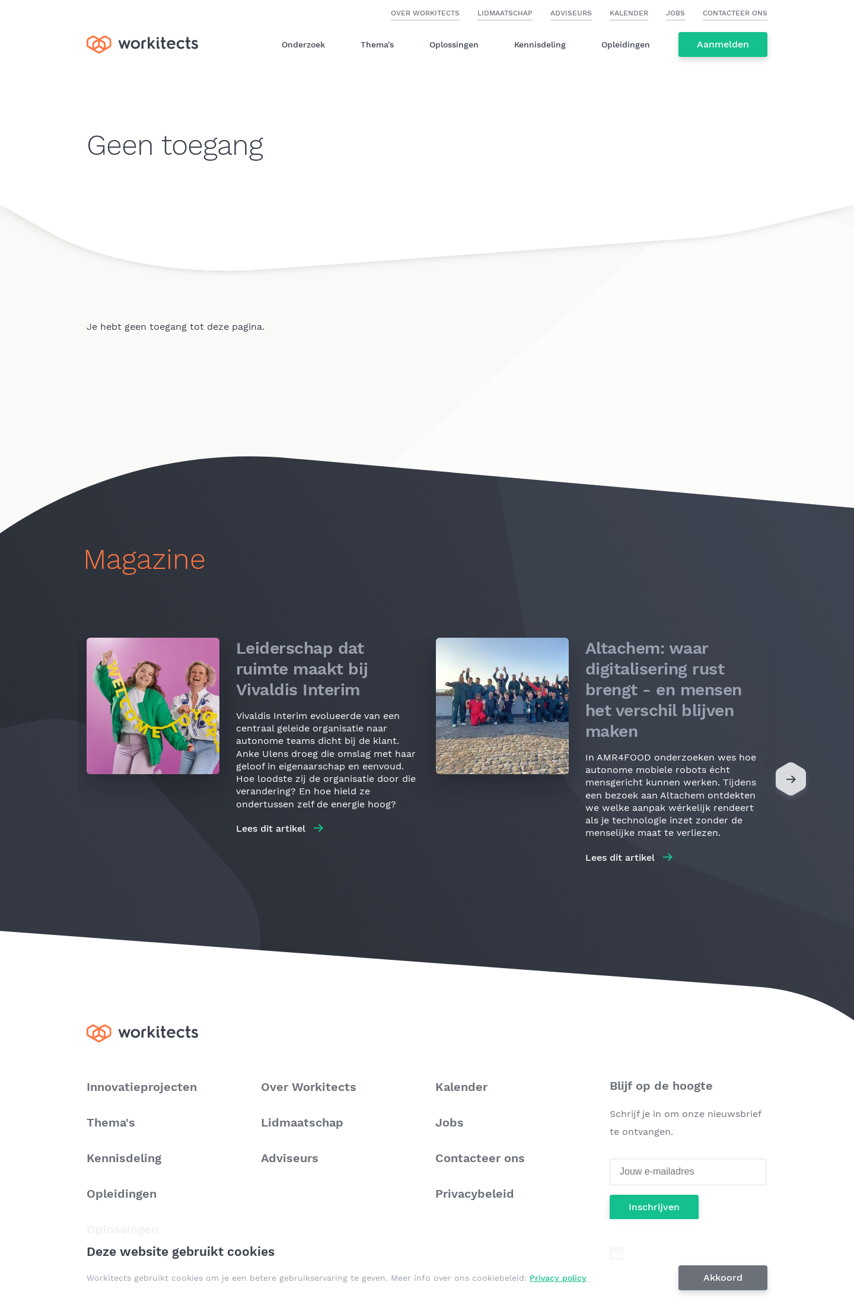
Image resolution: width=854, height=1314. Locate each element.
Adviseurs (571, 13)
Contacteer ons (735, 13)
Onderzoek (303, 44)
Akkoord (723, 1277)
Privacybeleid (474, 1193)
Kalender (629, 13)
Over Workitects (425, 13)
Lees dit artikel (270, 828)
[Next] (791, 781)
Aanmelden (723, 44)
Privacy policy (558, 1278)
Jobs (675, 13)
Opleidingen (625, 44)
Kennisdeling (540, 44)
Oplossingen (454, 44)
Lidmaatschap (505, 13)
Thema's (377, 44)
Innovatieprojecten (142, 1087)
